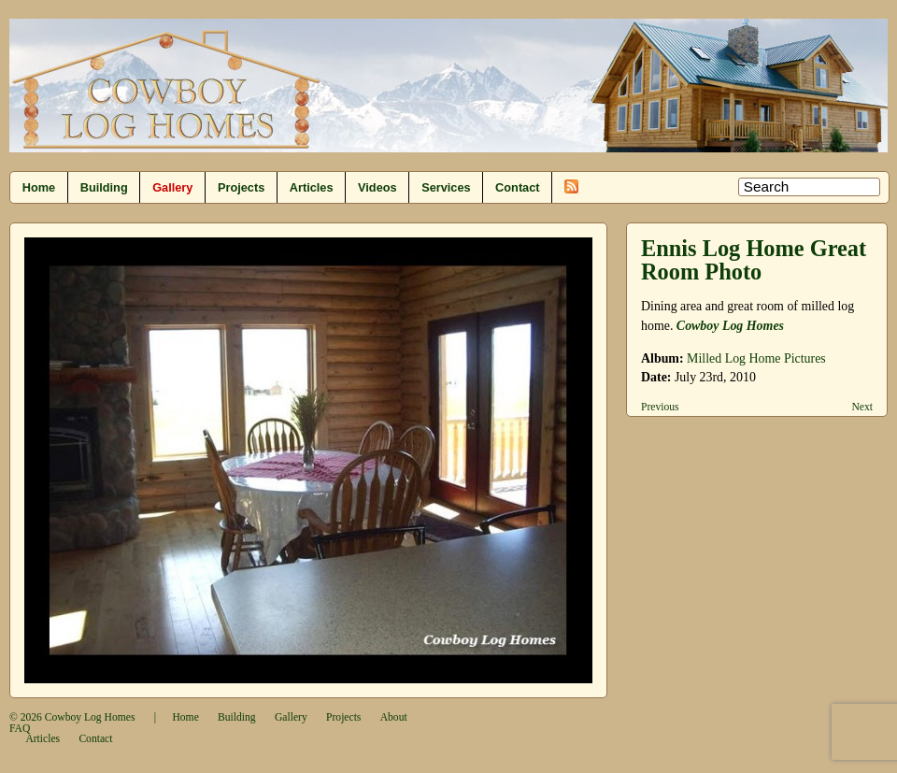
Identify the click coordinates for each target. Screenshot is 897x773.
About (393, 717)
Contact (517, 187)
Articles (312, 187)
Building (104, 187)
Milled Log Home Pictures (756, 358)
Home (38, 187)
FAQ (19, 729)
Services (445, 187)
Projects (241, 187)
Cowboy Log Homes (730, 326)
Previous (660, 407)
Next (862, 407)
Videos (377, 187)
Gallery (172, 187)
